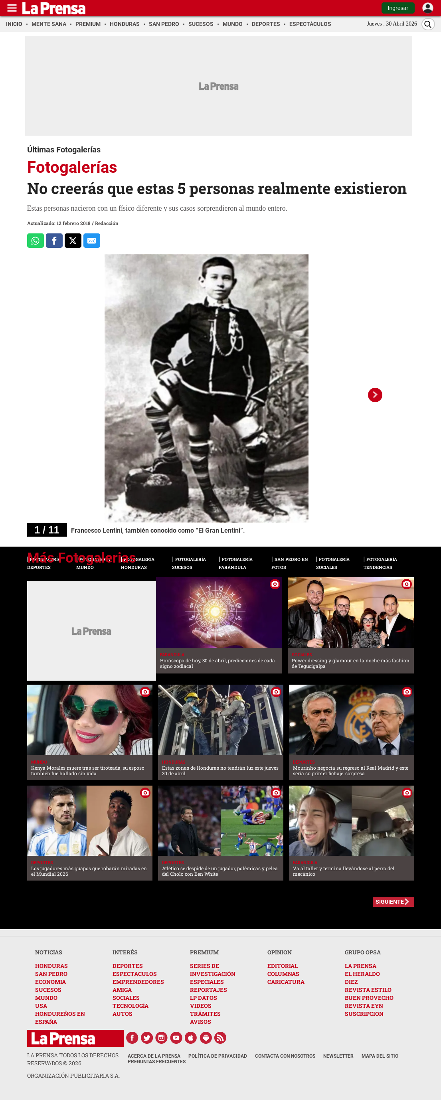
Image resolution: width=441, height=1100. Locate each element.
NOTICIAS (48, 952)
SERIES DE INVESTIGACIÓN (212, 970)
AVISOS (200, 1021)
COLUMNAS (283, 974)
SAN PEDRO (51, 974)
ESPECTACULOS (135, 974)
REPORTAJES (208, 989)
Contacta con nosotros (285, 1056)
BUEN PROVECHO (369, 997)
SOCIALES (126, 997)
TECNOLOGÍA (130, 1005)
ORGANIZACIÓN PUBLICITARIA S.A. (73, 1075)
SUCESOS (48, 989)
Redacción (107, 223)
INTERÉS (125, 952)
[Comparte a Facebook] (54, 240)
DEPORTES (128, 966)
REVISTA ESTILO (368, 989)
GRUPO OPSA (363, 952)
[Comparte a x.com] (73, 240)
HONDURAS (51, 966)
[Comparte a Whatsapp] (35, 240)
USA (41, 1005)
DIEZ (351, 981)
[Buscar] (428, 24)
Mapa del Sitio (380, 1056)
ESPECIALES (207, 981)
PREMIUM (204, 952)
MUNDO (46, 997)
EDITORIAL (282, 966)
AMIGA (122, 989)
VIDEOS (201, 1005)
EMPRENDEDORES (138, 981)
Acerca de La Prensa (154, 1056)
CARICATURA (286, 981)
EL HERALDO (362, 974)
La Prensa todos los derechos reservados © (73, 1059)
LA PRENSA (360, 966)
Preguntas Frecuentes (157, 1061)
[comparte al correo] (91, 240)
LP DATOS (203, 997)
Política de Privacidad (217, 1056)
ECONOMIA (50, 981)
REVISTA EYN (364, 1005)
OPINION (279, 952)
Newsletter (338, 1056)
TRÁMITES (205, 1013)
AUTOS (122, 1013)
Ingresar (398, 8)
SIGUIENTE (390, 902)
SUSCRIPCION (364, 1013)
